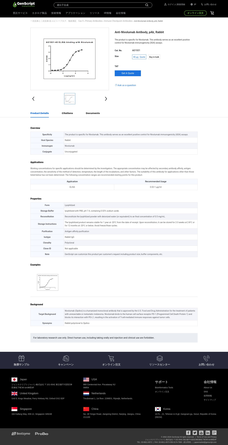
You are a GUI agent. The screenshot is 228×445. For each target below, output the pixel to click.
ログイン (170, 4)
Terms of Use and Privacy (207, 437)
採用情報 (208, 396)
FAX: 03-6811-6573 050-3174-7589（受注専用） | (174, 442)
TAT (116, 66)
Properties (35, 198)
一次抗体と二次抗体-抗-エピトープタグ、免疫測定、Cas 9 (56, 21)
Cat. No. (118, 50)
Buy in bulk (154, 57)
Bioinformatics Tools (164, 387)
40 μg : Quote (139, 57)
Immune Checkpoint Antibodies (118, 21)
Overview (35, 128)
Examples (35, 264)
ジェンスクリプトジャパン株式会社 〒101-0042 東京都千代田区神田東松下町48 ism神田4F (181, 440)
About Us (208, 387)
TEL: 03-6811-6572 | (145, 442)
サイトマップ (210, 400)
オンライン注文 (162, 391)
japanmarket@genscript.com (205, 442)
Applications (36, 162)
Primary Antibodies (93, 21)
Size (117, 56)
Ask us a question (127, 85)
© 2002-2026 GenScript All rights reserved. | (178, 437)
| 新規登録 (180, 4)
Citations (67, 113)
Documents (93, 113)
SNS (206, 391)
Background (36, 304)
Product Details (39, 113)
